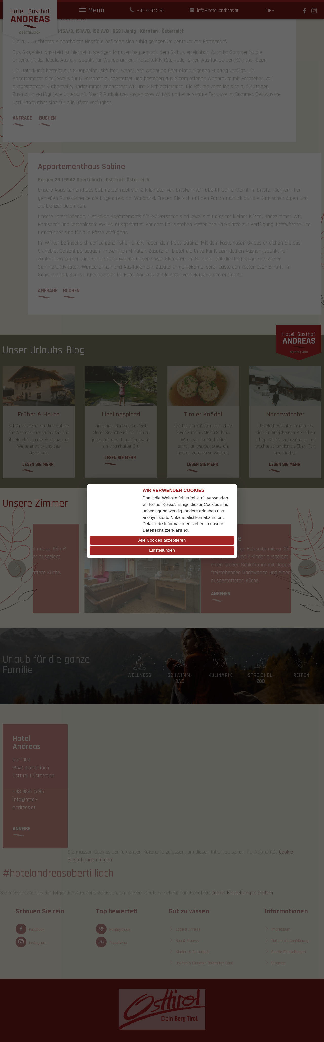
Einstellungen (162, 550)
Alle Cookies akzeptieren (162, 540)
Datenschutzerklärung (165, 530)
